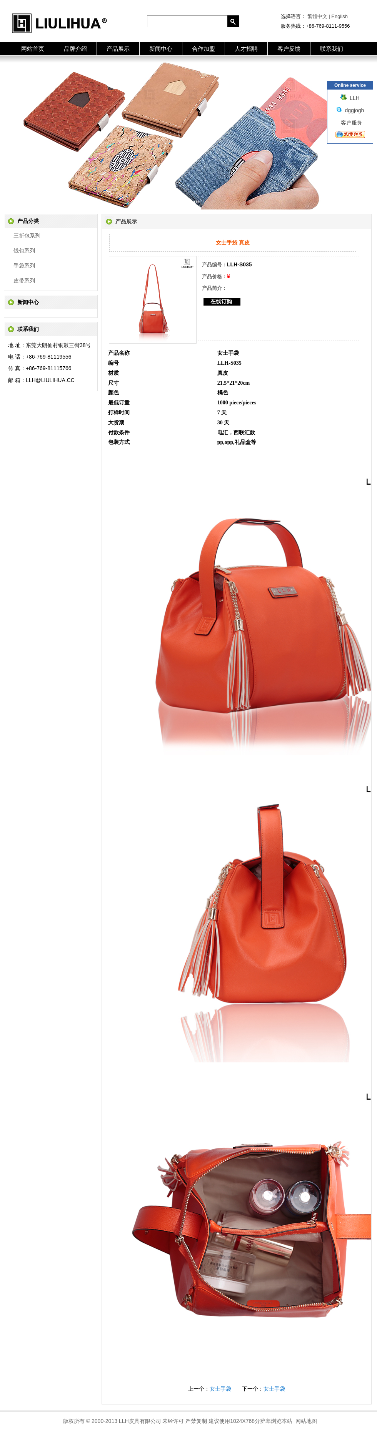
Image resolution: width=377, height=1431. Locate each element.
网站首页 (32, 48)
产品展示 (118, 48)
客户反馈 (288, 48)
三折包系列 (26, 236)
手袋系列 (24, 266)
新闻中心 (160, 48)
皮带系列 (24, 281)
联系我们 (331, 48)
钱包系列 (24, 251)
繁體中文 (317, 16)
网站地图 (306, 1421)
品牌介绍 (75, 48)
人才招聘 (246, 48)
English (339, 16)
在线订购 (221, 301)
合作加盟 (203, 48)
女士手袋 (220, 1389)
